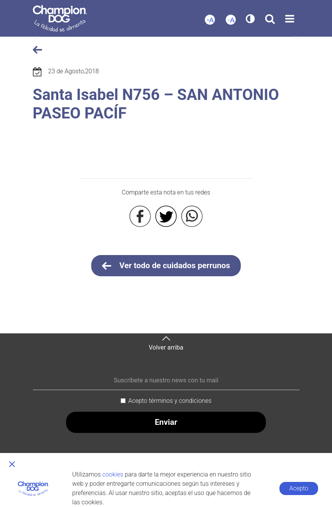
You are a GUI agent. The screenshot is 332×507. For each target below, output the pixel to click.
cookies (112, 474)
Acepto (298, 488)
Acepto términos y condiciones (170, 400)
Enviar (166, 422)
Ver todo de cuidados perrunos (166, 266)
